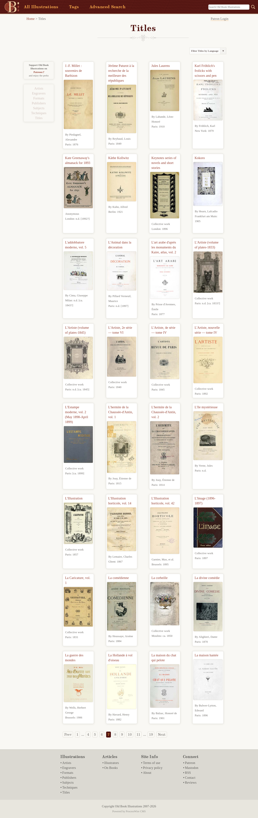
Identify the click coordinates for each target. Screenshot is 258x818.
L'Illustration (73, 498)
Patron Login (219, 19)
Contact (190, 777)
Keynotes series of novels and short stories (163, 163)
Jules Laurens (160, 66)
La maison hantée (206, 655)
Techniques (38, 113)
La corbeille (159, 578)
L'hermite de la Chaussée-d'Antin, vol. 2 (163, 412)
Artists (38, 88)
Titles (42, 19)
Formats (38, 98)
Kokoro (200, 158)
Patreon (38, 72)
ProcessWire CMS (136, 811)
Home (30, 19)
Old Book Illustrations (128, 806)
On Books (111, 768)
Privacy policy (153, 768)
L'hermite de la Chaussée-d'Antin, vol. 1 (120, 412)
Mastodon (191, 768)
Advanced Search (108, 6)
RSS (188, 772)
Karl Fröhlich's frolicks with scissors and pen (206, 70)
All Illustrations (41, 6)
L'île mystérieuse (206, 407)
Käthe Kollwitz (118, 158)
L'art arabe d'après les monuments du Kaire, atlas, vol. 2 (163, 247)
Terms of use (151, 763)
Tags (74, 6)
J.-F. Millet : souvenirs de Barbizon (73, 70)
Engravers (39, 93)
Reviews (190, 782)
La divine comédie (207, 578)
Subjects (38, 108)
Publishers (39, 103)
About (147, 772)
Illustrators (111, 763)
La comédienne (118, 578)
